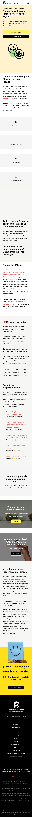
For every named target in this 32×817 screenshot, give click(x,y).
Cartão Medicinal (16, 750)
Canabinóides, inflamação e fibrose (16, 456)
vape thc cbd (12, 814)
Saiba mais (16, 553)
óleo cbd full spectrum (13, 781)
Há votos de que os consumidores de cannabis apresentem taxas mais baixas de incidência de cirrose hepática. (15, 272)
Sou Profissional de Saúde (16, 36)
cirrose (25, 105)
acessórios (18, 812)
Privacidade (13, 776)
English (16, 759)
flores (23, 812)
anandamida (10, 795)
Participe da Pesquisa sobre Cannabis (16, 753)
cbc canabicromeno (21, 793)
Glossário (16, 741)
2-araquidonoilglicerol (19, 795)
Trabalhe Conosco (16, 727)
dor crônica (15, 786)
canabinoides (13, 793)
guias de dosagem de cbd (15, 783)
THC (23, 274)
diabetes (11, 103)
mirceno (18, 798)
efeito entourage (12, 798)
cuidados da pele (11, 790)
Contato (16, 730)
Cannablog (16, 733)
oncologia (7, 788)
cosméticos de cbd (11, 812)
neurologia (13, 788)
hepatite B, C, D (8, 98)
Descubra (16, 521)
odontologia (23, 788)
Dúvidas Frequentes (16, 744)
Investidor (16, 747)
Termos (19, 776)
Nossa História (16, 724)
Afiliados (16, 738)
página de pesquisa (20, 363)
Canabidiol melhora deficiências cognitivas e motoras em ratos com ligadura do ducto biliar (16, 425)
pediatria (18, 788)
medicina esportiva (20, 790)
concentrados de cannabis (12, 810)
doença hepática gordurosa (15, 101)
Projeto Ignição (16, 735)
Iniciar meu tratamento (15, 32)
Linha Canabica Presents (16, 756)
